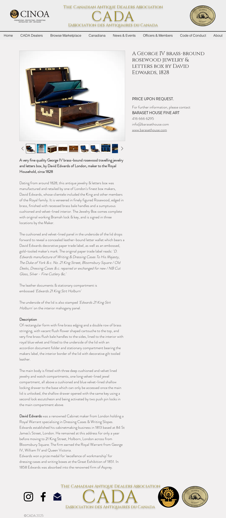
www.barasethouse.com (149, 130)
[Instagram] (28, 496)
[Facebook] (43, 496)
